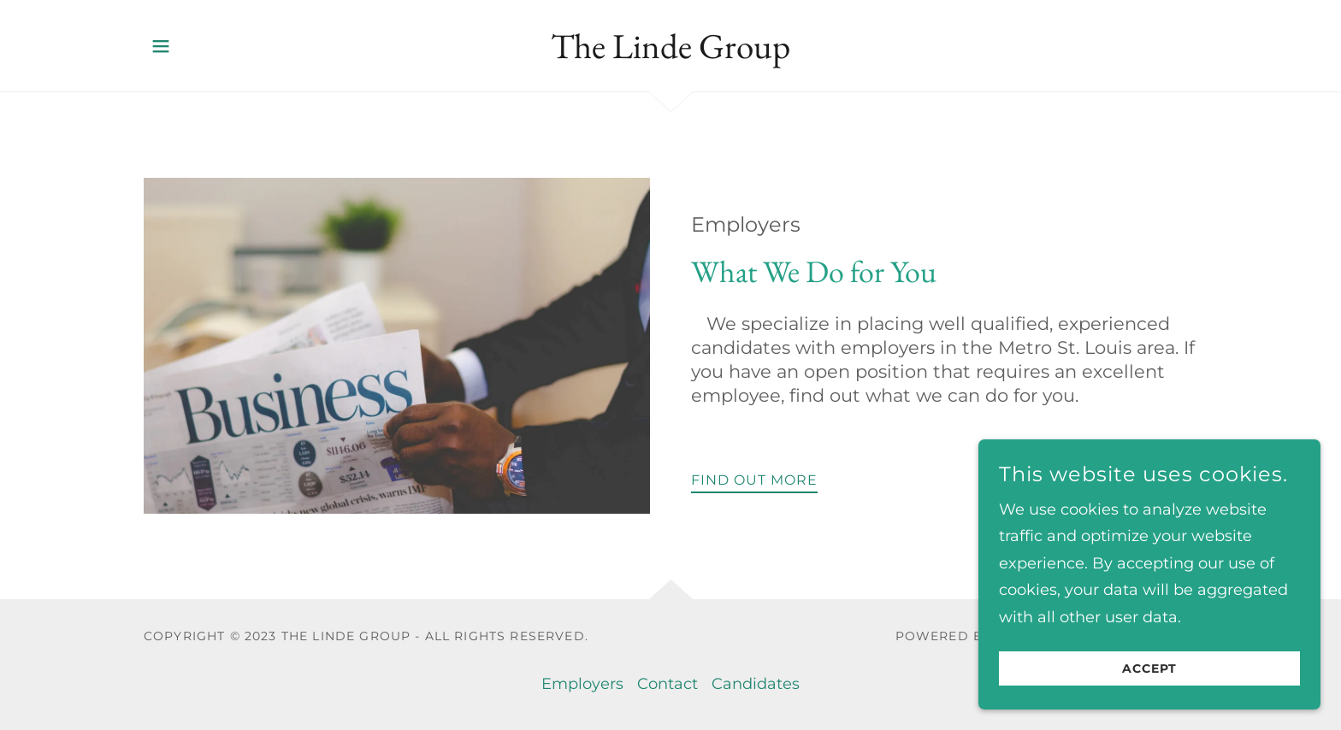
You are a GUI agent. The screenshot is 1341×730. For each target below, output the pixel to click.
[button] (161, 46)
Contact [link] (667, 683)
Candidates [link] (756, 683)
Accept (1149, 680)
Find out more (754, 480)
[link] (670, 53)
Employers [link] (582, 683)
